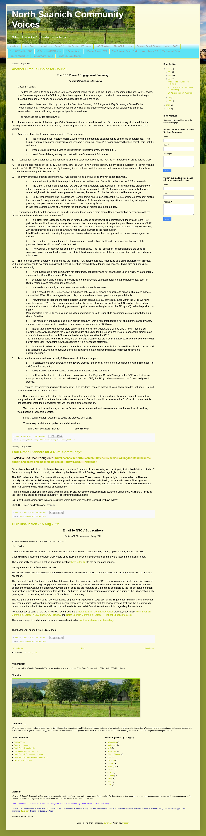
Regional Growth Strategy (149, 46)
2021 (168, 105)
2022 (168, 69)
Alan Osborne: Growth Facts (125, 51)
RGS (69, 440)
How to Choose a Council (69, 56)
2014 (168, 109)
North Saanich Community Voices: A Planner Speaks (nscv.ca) (99, 615)
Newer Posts (18, 648)
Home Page (29, 46)
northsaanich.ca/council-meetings (96, 620)
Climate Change (33, 440)
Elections (111, 760)
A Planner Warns (73, 51)
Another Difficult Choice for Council (39, 69)
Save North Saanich (22, 745)
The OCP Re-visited (123, 46)
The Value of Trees (171, 51)
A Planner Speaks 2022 (96, 51)
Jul (169, 97)
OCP (58, 440)
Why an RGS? (171, 46)
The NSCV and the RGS (21, 51)
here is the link (79, 562)
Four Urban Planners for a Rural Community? (47, 452)
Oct (170, 72)
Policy (110, 778)
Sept (170, 75)
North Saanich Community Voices (95, 611)
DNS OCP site (19, 742)
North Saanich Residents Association (28, 754)
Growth (46, 440)
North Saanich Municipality (24, 748)
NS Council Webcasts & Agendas (27, 751)
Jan (170, 101)
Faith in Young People (43, 56)
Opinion (63, 440)
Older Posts (149, 648)
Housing (53, 440)
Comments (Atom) (30, 653)
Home (83, 648)
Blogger (125, 823)
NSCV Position (103, 46)
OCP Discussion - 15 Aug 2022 (35, 524)
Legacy (110, 769)
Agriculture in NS (150, 51)
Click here (25, 811)
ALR (109, 748)
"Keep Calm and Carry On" (51, 46)
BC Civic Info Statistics (23, 760)
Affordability (112, 742)
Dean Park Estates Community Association (31, 757)
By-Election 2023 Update (79, 46)
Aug (170, 79)
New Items (14, 46)
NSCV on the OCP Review (49, 51)
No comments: (40, 436)
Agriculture (22, 440)
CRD (41, 440)
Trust (73, 440)
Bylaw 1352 (112, 751)
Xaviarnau (108, 823)
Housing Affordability (19, 56)
